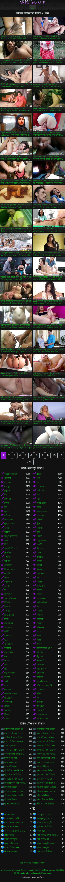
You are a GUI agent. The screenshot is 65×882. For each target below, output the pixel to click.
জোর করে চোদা (43, 831)
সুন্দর (6, 511)
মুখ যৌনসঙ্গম (9, 673)
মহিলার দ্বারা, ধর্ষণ (44, 648)
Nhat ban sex (49, 870)
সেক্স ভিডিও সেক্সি (11, 818)
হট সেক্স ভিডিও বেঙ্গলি (13, 795)
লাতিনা (39, 623)
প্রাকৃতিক (7, 553)
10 (54, 455)
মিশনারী (7, 499)
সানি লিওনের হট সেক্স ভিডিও (47, 758)
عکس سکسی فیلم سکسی (30, 873)
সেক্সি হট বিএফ (43, 766)
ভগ (38, 482)
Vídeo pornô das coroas (22, 870)
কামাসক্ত (40, 515)
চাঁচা (5, 495)
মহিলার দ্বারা (42, 511)
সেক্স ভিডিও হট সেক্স (45, 762)
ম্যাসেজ (40, 652)
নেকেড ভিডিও (10, 814)
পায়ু (5, 669)
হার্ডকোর (7, 482)
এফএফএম (8, 623)
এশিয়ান (7, 528)
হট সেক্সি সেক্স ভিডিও (45, 799)
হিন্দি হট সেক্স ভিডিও (45, 804)
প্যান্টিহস (7, 710)
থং (38, 606)
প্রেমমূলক (40, 664)
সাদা (38, 495)
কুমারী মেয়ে (41, 503)
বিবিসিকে (8, 602)
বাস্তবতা (7, 611)
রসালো (40, 677)
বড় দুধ (7, 486)
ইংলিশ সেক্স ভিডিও (45, 827)
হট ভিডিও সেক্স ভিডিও (14, 779)
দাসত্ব (39, 631)
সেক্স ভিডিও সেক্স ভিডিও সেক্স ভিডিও (47, 835)
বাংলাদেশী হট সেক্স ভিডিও (15, 754)
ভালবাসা (40, 673)
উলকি (39, 569)
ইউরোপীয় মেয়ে (10, 474)
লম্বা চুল (40, 615)
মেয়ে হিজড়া (42, 681)
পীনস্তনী (7, 478)
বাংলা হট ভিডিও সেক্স (46, 746)
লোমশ (39, 561)
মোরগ (39, 611)
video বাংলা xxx (11, 827)
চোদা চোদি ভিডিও (11, 843)
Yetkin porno (6, 870)
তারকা (7, 586)
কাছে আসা (41, 586)
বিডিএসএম (9, 615)
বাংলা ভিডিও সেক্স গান (13, 741)
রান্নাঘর (7, 718)
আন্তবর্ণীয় (8, 582)
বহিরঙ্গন (7, 557)
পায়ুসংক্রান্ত (41, 540)
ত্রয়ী (38, 532)
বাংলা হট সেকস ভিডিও (14, 750)
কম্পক (39, 644)
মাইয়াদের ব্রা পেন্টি (44, 685)
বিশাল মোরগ (9, 569)
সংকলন (40, 528)
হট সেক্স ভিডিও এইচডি (46, 787)
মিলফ (39, 507)
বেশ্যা (6, 577)
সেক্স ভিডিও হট (10, 762)
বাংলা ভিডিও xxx (11, 847)
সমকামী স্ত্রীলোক (10, 548)
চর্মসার (39, 582)
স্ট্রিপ (38, 524)
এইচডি (7, 515)
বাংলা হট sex (10, 746)
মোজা (6, 706)
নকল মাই (40, 660)
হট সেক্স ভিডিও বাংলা (46, 791)
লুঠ (5, 507)
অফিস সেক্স (41, 669)
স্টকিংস (7, 532)
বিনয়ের (40, 548)
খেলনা (39, 536)
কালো (39, 594)
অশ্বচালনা (40, 486)
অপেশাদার (41, 573)
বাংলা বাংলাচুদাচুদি (44, 822)
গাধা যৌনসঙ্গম (10, 598)
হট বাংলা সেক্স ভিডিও (46, 775)
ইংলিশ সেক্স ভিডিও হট (13, 729)
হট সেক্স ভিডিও (10, 787)
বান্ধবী (39, 565)
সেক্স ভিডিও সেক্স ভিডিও (14, 831)
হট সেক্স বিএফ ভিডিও (46, 783)
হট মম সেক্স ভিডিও (45, 779)
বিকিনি (39, 640)
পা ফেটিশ (8, 698)
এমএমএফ (8, 644)
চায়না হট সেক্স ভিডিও (46, 733)
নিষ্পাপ (7, 503)
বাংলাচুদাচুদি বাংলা (44, 818)
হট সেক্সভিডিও (43, 795)
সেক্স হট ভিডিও (10, 766)
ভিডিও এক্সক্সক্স (10, 851)
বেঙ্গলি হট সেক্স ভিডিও (46, 754)
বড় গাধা (40, 706)
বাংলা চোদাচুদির (10, 839)
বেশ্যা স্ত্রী (40, 619)
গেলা (6, 660)
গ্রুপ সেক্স (8, 627)
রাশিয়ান (7, 648)
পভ (38, 577)
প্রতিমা (39, 694)
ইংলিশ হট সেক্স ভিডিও (46, 729)
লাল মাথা (8, 594)
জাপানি (7, 561)
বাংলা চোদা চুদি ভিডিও (46, 843)
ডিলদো (7, 606)
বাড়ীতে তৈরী (42, 602)
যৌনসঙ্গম (40, 627)
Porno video (46, 873)
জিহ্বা (6, 714)
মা (5, 590)
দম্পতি (39, 590)
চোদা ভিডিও (9, 835)
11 (61, 455)
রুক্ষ (6, 664)
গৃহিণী (6, 631)
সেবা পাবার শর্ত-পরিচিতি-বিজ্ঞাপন (32, 863)
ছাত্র (6, 640)
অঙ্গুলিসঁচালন (10, 536)
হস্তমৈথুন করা (9, 524)
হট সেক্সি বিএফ (10, 799)
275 (29, 462)
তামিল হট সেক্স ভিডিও (13, 737)
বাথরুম (7, 677)
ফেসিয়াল (8, 565)
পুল (38, 698)
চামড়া (39, 553)
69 (5, 656)
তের (38, 499)
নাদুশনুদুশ (8, 702)
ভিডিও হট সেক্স (10, 758)
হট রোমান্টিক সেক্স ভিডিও (15, 783)
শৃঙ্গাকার (40, 557)
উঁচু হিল (40, 656)
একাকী (39, 544)
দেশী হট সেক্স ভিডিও (45, 737)
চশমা (6, 619)
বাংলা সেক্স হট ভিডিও (46, 741)
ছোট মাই (40, 490)
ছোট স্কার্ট (40, 710)
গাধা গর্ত (7, 689)
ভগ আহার (8, 652)
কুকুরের (7, 490)
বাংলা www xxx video (13, 822)
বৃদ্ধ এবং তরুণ (43, 718)
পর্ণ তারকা (8, 519)
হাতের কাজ (41, 598)
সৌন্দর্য (39, 519)
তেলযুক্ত (8, 635)
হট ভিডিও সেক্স (32, 2)
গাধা (38, 478)
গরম (6, 540)
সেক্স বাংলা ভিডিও (44, 851)
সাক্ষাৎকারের (42, 714)
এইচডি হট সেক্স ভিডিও (14, 733)
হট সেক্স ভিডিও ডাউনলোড (15, 791)
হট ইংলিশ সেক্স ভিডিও (13, 770)
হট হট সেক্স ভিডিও (12, 804)
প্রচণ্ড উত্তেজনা (10, 694)
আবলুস (40, 702)
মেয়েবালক (41, 689)
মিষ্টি (6, 544)
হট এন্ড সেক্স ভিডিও (45, 770)
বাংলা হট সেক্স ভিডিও (46, 750)
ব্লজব (39, 474)
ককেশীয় (7, 573)
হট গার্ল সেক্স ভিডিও (12, 775)
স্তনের (39, 635)
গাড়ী (6, 681)
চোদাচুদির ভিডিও (44, 814)
